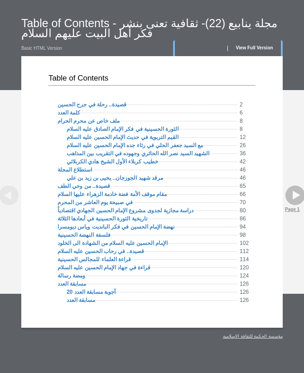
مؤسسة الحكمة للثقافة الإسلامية (253, 336)
